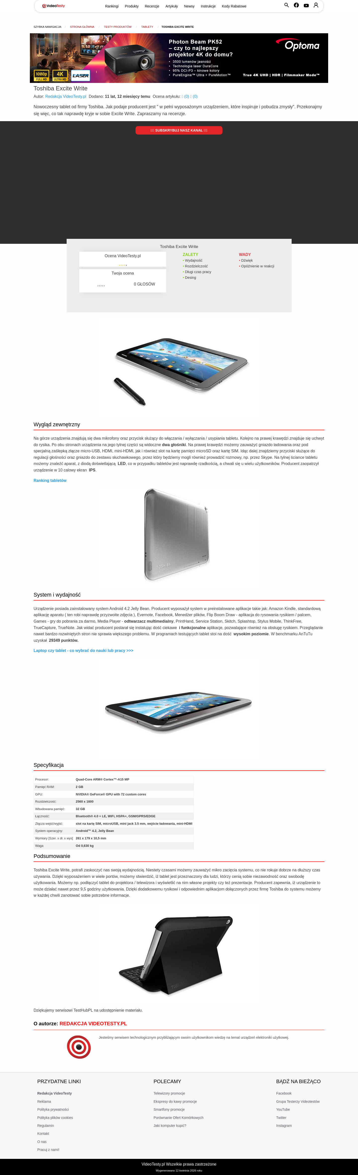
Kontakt (43, 1134)
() (186, 96)
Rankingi (112, 6)
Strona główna (82, 26)
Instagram (284, 1126)
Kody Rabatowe (234, 6)
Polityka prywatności (53, 1109)
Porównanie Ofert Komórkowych (179, 1118)
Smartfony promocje (169, 1109)
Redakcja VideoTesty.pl (65, 96)
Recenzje (152, 6)
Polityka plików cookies (55, 1118)
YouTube (283, 1109)
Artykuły (172, 6)
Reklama (44, 1102)
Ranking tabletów (50, 480)
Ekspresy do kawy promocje (175, 1102)
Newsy (189, 6)
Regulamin (45, 1126)
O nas (41, 1142)
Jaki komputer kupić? (170, 1126)
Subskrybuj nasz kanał (178, 130)
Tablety (147, 26)
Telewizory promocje (169, 1093)
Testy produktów (118, 26)
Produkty (131, 6)
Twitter (281, 1118)
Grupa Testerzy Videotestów (298, 1102)
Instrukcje (208, 6)
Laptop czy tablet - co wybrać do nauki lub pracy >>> (83, 650)
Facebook (283, 1093)
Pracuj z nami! (48, 1150)
